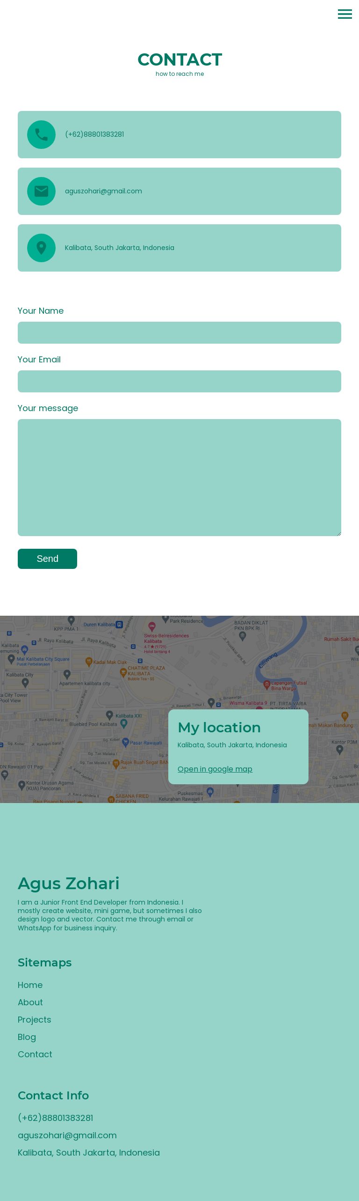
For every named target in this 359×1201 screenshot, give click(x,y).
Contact (35, 1054)
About (30, 1002)
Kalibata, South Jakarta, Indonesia (89, 1152)
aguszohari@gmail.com (67, 1135)
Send (47, 558)
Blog (27, 1037)
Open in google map (215, 769)
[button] (345, 15)
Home (30, 985)
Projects (34, 1019)
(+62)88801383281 (55, 1118)
